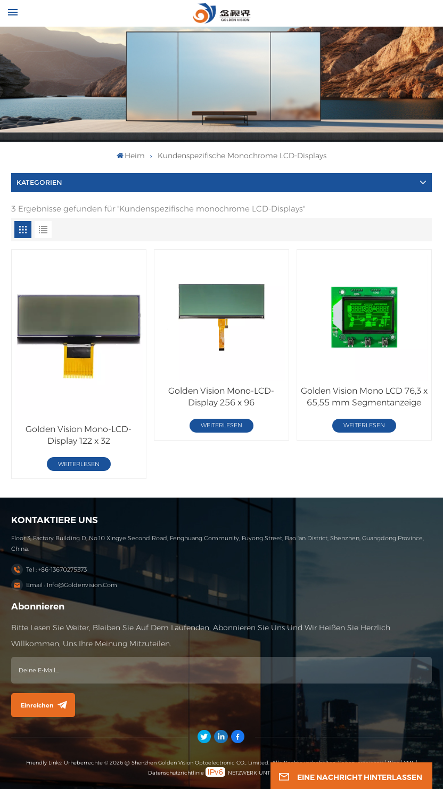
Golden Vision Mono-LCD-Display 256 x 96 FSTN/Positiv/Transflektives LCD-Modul (221, 397)
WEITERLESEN (79, 464)
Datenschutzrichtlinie (176, 773)
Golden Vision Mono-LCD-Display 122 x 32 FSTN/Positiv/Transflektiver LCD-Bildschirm (79, 435)
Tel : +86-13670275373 (56, 569)
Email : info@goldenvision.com (71, 585)
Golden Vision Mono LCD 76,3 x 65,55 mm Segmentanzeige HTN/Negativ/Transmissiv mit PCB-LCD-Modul (364, 397)
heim (131, 155)
